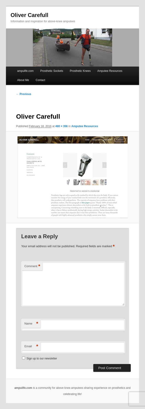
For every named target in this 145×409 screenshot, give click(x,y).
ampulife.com (25, 71)
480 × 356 (61, 126)
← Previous (23, 94)
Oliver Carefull (29, 15)
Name (31, 323)
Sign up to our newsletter (39, 358)
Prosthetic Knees (80, 71)
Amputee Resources (109, 71)
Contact (40, 80)
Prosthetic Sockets (51, 71)
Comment (32, 266)
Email (31, 346)
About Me (23, 80)
